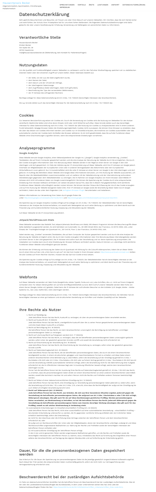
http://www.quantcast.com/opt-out (115, 252)
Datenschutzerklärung (133, 5)
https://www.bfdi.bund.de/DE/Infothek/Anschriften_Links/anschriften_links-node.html (88, 487)
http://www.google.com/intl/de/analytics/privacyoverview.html (92, 198)
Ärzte (91, 5)
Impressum (65, 7)
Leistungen (102, 5)
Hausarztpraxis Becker (16, 2)
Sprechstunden (67, 5)
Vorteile (82, 5)
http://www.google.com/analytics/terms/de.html (43, 198)
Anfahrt (115, 5)
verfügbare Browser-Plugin (73, 190)
